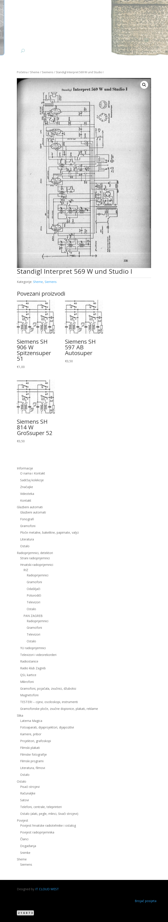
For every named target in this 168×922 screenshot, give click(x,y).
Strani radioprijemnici (35, 558)
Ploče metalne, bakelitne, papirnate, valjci (49, 532)
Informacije (25, 468)
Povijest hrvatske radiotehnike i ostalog (48, 825)
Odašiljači (33, 589)
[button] (144, 85)
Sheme (34, 72)
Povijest (22, 820)
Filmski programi (32, 761)
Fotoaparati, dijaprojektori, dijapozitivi (47, 727)
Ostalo (25, 546)
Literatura (27, 539)
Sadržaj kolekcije (32, 480)
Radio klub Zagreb (33, 668)
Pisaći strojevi (30, 787)
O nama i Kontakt (32, 473)
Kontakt (25, 500)
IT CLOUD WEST (47, 889)
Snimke (25, 853)
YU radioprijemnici (33, 648)
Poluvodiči (34, 595)
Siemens (47, 72)
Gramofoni (27, 526)
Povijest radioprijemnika (37, 832)
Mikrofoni (27, 682)
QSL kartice (28, 675)
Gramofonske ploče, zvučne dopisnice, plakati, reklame (59, 709)
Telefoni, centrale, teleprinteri (41, 807)
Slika (20, 715)
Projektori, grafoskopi (35, 741)
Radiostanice (29, 661)
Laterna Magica (31, 721)
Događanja (28, 846)
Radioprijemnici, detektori (35, 553)
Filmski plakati (30, 748)
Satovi (24, 800)
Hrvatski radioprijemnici (36, 565)
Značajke (26, 487)
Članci (24, 839)
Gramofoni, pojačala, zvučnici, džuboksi (48, 688)
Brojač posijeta (145, 901)
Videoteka (27, 494)
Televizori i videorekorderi (38, 655)
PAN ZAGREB (33, 616)
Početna (22, 72)
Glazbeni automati (30, 507)
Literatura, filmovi (32, 768)
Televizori (33, 602)
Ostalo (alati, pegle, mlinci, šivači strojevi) (49, 814)
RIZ (25, 570)
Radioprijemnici (37, 575)
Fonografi (27, 519)
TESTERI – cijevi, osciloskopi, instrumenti (49, 702)
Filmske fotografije (33, 754)
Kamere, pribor (30, 734)
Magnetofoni (29, 695)
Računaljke (27, 793)
